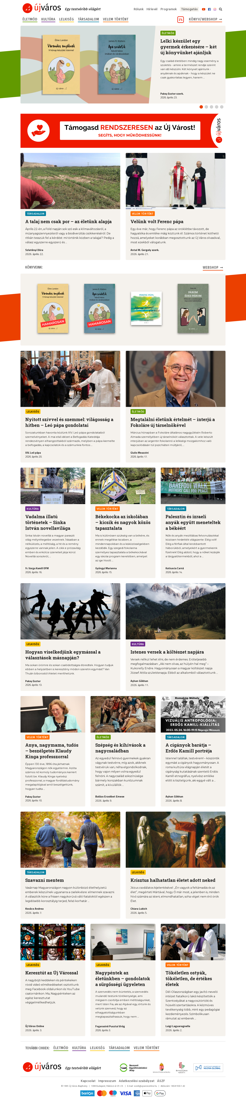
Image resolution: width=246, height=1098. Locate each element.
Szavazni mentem (44, 880)
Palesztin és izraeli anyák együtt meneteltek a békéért (193, 522)
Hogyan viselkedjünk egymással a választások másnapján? (63, 655)
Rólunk (139, 9)
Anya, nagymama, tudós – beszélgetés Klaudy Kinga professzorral (51, 750)
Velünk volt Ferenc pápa (157, 221)
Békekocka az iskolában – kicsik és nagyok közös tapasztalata (123, 522)
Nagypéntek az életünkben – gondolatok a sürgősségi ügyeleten (122, 978)
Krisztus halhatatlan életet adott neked (173, 880)
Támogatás (189, 9)
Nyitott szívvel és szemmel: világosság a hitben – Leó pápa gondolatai (69, 422)
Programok (169, 9)
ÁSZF (161, 1081)
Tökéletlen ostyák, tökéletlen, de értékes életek (189, 978)
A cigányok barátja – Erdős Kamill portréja (189, 748)
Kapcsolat (88, 1081)
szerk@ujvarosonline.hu (145, 1086)
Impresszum (107, 1081)
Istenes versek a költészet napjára (167, 652)
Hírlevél (152, 9)
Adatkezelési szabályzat (136, 1081)
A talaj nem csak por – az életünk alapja (68, 221)
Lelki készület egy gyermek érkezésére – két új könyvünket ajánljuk (188, 46)
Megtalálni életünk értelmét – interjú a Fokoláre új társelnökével (173, 422)
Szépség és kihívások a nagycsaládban (120, 748)
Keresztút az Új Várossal (51, 973)
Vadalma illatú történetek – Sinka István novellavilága (47, 522)
